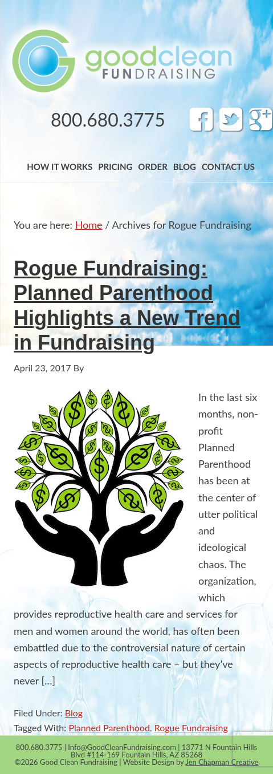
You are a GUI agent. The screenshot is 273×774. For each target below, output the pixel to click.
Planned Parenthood (108, 727)
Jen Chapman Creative (221, 762)
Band (121, 60)
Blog (74, 712)
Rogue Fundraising (191, 727)
